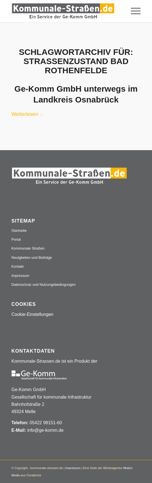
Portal (16, 239)
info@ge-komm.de (45, 430)
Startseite (19, 230)
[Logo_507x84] (63, 11)
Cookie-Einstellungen (32, 314)
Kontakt (17, 266)
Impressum (20, 276)
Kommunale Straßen (27, 248)
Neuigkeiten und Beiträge (31, 257)
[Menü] (133, 11)
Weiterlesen (27, 114)
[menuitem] (133, 11)
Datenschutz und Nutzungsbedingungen (43, 284)
